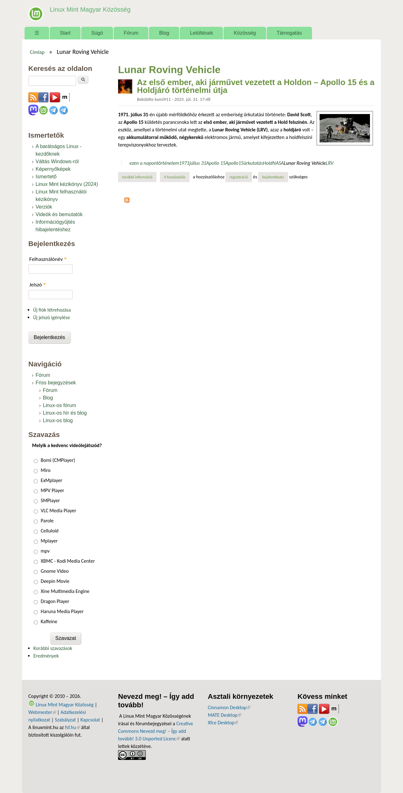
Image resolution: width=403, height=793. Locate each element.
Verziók (44, 207)
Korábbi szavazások (52, 648)
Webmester (42, 712)
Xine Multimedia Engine (65, 591)
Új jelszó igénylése (51, 317)
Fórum (131, 33)
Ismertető (46, 176)
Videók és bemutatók (59, 214)
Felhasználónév (48, 259)
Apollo (231, 163)
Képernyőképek (53, 169)
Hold (267, 163)
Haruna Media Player (62, 611)
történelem (167, 163)
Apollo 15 (215, 163)
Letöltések (201, 33)
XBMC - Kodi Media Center (68, 561)
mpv (45, 551)
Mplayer (49, 541)
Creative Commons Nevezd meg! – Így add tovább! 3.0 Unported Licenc (155, 731)
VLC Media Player (58, 511)
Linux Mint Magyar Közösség (88, 9)
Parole (47, 521)
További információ (139, 176)
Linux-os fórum (59, 405)
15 (240, 163)
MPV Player (52, 490)
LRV (329, 163)
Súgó (97, 33)
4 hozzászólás (174, 177)
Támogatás (289, 33)
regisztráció (239, 177)
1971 (184, 163)
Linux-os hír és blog (65, 413)
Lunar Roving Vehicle (305, 163)
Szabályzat (65, 720)
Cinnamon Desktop (229, 707)
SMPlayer (50, 500)
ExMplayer (51, 480)
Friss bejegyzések (56, 382)
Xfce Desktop (223, 723)
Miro (45, 470)
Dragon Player (55, 601)
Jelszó (37, 284)
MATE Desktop (224, 715)
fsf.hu (72, 727)
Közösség (245, 33)
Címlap (37, 52)
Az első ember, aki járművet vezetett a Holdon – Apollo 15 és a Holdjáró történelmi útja (255, 86)
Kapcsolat (90, 720)
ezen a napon (142, 163)
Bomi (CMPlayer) (58, 460)
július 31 (197, 163)
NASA (278, 163)
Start (65, 33)
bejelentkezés (273, 177)
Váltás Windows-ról (57, 161)
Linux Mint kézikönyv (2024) (67, 184)
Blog (164, 33)
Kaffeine (49, 621)
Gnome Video (55, 571)
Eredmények (46, 656)
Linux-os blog (58, 420)
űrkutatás (253, 163)
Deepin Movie (55, 581)
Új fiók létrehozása (52, 310)
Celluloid (49, 531)
